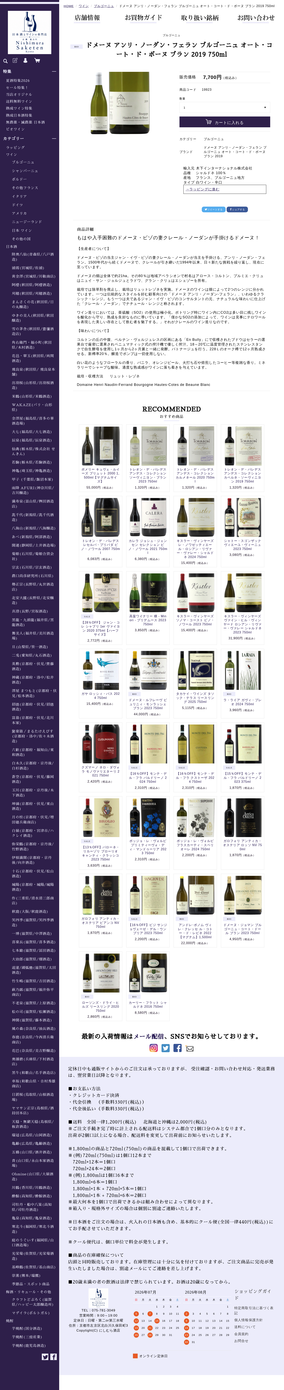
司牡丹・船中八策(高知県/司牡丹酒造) (32, 1207)
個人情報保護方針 (248, 1320)
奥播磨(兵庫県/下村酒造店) (33, 1061)
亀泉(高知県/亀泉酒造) (32, 1218)
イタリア (19, 196)
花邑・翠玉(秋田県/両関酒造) (33, 358)
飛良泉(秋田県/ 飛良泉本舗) (33, 372)
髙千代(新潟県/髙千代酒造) (33, 517)
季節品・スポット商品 (31, 1284)
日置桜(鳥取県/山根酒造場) (33, 1097)
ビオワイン (15, 129)
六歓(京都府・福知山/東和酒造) (33, 752)
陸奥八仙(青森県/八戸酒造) (33, 257)
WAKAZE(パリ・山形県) (32, 407)
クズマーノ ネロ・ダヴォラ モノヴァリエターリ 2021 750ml (100, 771)
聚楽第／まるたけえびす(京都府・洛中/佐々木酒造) (33, 736)
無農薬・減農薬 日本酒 (25, 122)
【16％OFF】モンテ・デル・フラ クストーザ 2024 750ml (195, 777)
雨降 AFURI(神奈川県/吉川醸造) (33, 490)
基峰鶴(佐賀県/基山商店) (34, 1267)
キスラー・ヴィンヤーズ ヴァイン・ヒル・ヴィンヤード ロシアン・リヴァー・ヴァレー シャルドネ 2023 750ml (242, 624)
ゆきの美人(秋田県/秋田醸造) (33, 318)
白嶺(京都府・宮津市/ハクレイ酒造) (33, 833)
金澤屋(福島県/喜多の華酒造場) (33, 421)
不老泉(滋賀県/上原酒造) (34, 1003)
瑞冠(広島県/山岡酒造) (32, 1135)
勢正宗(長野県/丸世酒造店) (33, 587)
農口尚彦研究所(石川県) (33, 576)
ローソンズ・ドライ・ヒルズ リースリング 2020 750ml (100, 1006)
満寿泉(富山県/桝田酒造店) (33, 504)
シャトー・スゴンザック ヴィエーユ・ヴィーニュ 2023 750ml (242, 545)
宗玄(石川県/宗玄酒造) (32, 567)
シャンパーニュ (25, 171)
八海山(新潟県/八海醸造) (34, 528)
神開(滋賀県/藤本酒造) (32, 1020)
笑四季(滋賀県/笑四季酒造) (33, 922)
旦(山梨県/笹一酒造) (30, 647)
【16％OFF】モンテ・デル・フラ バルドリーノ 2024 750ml (148, 777)
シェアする (237, 209)
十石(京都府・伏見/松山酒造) (33, 874)
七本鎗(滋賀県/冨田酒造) (34, 950)
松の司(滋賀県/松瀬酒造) (34, 1012)
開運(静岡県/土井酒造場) (34, 545)
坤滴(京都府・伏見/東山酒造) (33, 806)
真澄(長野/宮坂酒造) (30, 611)
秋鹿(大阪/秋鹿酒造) (30, 911)
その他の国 (21, 239)
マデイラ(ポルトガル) (31, 1313)
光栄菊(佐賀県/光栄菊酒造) (33, 1256)
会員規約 (241, 1334)
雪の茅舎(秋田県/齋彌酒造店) (33, 331)
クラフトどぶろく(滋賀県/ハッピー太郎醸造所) (33, 1302)
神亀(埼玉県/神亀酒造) (32, 471)
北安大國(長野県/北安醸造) (33, 600)
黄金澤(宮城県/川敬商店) (34, 276)
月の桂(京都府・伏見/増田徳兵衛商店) (33, 819)
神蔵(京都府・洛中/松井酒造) (33, 680)
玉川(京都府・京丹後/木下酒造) (33, 792)
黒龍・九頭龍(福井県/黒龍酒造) (33, 622)
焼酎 (9, 1321)
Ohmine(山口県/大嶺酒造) (32, 1176)
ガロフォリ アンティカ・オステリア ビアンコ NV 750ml (100, 922)
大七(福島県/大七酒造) (32, 432)
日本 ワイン (22, 230)
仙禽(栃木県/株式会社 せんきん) (33, 451)
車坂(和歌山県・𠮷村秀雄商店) (34, 1083)
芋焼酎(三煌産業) (27, 1337)
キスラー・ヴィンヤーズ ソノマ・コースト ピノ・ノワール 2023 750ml (195, 620)
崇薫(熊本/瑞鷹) (26, 1275)
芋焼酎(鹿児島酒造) (29, 1345)
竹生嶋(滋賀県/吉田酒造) (34, 981)
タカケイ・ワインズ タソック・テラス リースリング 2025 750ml (195, 697)
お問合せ (241, 1341)
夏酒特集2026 (18, 80)
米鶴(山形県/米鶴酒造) (32, 396)
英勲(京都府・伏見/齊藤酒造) (33, 666)
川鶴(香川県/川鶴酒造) (32, 1187)
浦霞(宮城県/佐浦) (28, 268)
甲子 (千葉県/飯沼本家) (33, 479)
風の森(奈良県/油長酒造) (34, 1028)
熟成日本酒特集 (19, 115)
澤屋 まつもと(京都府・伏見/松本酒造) (34, 693)
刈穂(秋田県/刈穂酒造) (32, 293)
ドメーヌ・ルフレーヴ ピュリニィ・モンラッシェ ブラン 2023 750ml (148, 704)
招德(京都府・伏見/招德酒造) (33, 707)
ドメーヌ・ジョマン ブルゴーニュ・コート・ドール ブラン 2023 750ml (242, 929)
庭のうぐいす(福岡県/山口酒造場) (33, 1242)
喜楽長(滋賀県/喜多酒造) (34, 942)
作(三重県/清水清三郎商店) (33, 900)
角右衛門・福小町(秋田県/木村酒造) (32, 345)
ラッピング (15, 148)
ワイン (11, 154)
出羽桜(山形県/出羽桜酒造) (33, 385)
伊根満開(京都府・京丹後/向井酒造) (32, 860)
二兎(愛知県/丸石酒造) (32, 655)
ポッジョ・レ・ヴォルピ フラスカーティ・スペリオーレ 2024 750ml (195, 845)
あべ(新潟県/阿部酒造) (32, 537)
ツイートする (214, 209)
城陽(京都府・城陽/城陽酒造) (33, 887)
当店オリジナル (19, 94)
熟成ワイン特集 (19, 108)
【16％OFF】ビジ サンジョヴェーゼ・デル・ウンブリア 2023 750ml (147, 929)
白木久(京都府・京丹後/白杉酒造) (33, 766)
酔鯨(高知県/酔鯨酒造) (32, 1196)
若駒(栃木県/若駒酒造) (32, 462)
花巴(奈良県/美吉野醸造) (34, 1051)
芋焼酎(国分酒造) (27, 1328)
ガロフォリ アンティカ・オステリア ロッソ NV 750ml (242, 845)
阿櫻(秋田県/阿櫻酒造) (32, 285)
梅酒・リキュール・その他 (28, 1292)
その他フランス (25, 188)
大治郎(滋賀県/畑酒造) (32, 959)
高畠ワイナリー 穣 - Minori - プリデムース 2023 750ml (148, 620)
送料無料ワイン (19, 101)
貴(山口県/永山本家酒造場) (33, 1163)
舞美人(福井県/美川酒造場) (33, 636)
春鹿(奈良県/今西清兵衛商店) (33, 1039)
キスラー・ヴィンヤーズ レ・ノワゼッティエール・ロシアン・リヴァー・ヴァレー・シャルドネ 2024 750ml (195, 549)
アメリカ (19, 213)
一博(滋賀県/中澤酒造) (32, 933)
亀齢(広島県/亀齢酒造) (32, 1143)
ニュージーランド (27, 222)
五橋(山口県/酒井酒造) (32, 1152)
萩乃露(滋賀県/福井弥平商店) (33, 992)
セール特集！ (17, 88)
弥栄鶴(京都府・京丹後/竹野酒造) (33, 846)
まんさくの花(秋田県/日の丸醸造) (33, 304)
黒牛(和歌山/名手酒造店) (34, 1073)
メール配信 (148, 1037)
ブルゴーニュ (23, 162)
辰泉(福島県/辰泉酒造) (32, 440)
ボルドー (19, 179)
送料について (245, 1327)
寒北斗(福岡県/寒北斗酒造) (33, 1229)
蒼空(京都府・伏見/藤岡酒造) (33, 779)
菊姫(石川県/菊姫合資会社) (33, 556)
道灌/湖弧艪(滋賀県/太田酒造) (34, 970)
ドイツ (17, 205)
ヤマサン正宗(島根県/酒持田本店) (33, 1110)
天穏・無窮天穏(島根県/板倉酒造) (33, 1124)
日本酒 (11, 247)
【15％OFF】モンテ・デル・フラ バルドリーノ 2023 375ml (243, 777)
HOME (69, 6)
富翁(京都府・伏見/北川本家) (33, 720)
